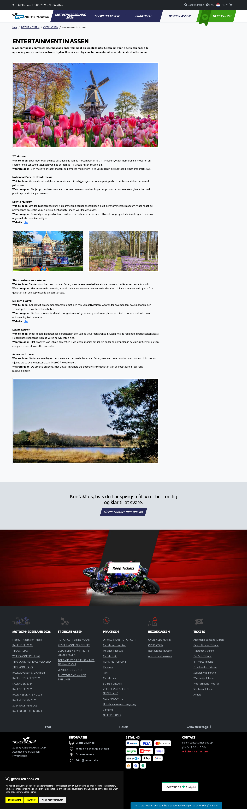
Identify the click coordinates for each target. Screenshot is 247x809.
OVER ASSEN (50, 27)
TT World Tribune (203, 661)
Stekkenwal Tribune (204, 672)
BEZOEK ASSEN (179, 16)
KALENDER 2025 (22, 689)
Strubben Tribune (203, 689)
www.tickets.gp (199, 727)
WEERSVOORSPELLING (26, 656)
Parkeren (108, 667)
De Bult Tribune (202, 656)
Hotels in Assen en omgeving (119, 704)
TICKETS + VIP (215, 16)
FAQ (48, 727)
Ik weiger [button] (31, 800)
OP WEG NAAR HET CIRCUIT (119, 639)
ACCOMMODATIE (113, 698)
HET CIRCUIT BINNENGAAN (74, 639)
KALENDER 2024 (22, 683)
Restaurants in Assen (160, 650)
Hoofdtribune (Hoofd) (206, 683)
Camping (108, 709)
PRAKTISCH (143, 16)
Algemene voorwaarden (26, 751)
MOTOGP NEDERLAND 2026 (71, 16)
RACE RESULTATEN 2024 (27, 711)
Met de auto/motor (114, 645)
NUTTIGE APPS (112, 715)
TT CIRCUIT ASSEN (107, 16)
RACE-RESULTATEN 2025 (27, 694)
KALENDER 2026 (22, 645)
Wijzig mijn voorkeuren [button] (52, 800)
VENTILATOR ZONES (70, 670)
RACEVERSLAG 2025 (24, 700)
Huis (14, 27)
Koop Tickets (123, 568)
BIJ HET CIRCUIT (112, 683)
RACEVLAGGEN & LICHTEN (28, 672)
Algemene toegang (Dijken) (208, 639)
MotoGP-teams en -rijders (27, 639)
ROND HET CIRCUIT (114, 661)
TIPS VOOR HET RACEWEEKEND (31, 661)
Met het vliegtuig (113, 650)
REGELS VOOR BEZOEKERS (74, 645)
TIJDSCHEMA (20, 650)
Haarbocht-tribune (204, 650)
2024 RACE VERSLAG (24, 705)
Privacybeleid (19, 755)
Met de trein (110, 656)
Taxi (105, 672)
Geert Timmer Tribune (206, 645)
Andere (197, 694)
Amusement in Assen (160, 656)
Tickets (123, 727)
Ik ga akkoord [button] (14, 800)
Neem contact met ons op (123, 512)
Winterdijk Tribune (203, 678)
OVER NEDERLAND (159, 639)
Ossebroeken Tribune (205, 667)
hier (26, 222)
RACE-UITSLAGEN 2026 (26, 678)
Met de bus (109, 678)
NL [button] (220, 5)
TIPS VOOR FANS (22, 667)
